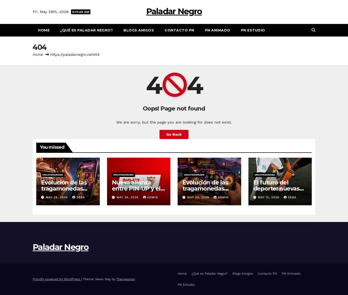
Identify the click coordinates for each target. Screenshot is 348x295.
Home (44, 30)
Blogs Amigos (138, 30)
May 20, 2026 (198, 197)
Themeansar (125, 279)
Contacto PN (179, 30)
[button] (313, 30)
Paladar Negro (174, 11)
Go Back (174, 134)
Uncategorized (53, 174)
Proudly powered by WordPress (57, 279)
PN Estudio (253, 30)
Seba (78, 197)
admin (150, 197)
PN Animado (217, 30)
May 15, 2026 (269, 197)
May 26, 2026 (57, 197)
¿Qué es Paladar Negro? (86, 30)
